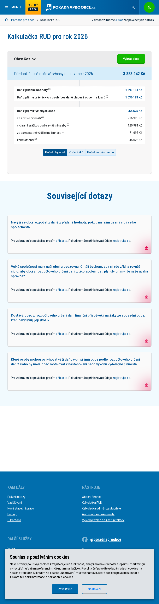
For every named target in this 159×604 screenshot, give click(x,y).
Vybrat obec (131, 59)
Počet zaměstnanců (100, 152)
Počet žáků (76, 152)
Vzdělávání (14, 502)
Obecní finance (91, 496)
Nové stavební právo (20, 508)
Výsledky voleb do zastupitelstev (103, 520)
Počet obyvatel (55, 152)
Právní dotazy (16, 496)
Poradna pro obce (19, 20)
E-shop (12, 514)
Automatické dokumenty (98, 514)
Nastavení (94, 589)
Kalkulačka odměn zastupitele (101, 508)
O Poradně (14, 520)
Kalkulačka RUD (92, 502)
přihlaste (61, 306)
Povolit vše (65, 589)
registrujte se (121, 306)
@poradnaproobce (105, 539)
